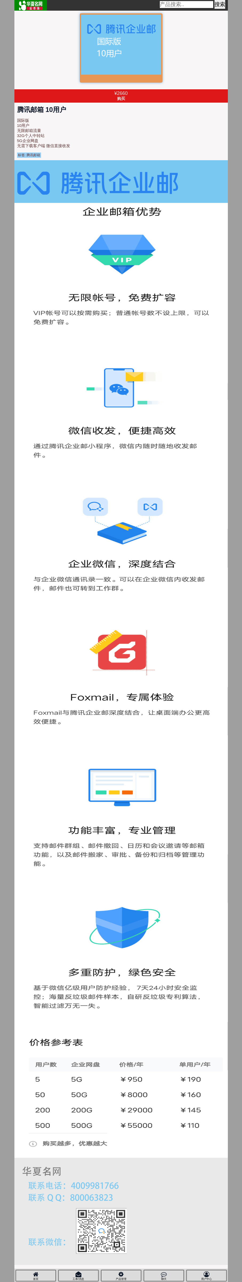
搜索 (220, 4)
